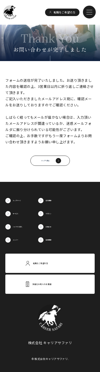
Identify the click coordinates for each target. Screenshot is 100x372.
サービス (20, 213)
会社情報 (68, 200)
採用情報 (68, 239)
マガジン (68, 213)
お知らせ (68, 226)
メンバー (20, 239)
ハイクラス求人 (25, 226)
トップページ (23, 200)
